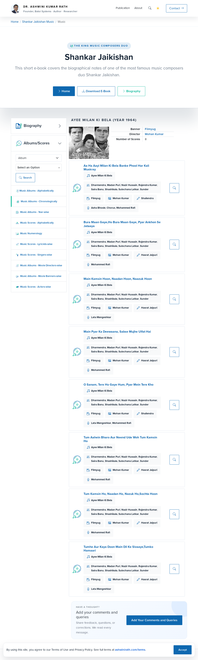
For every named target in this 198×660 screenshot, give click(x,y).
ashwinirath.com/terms (130, 650)
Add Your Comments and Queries (154, 620)
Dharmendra (98, 185)
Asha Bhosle (98, 208)
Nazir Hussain (129, 185)
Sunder (144, 189)
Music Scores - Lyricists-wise (34, 244)
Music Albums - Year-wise (32, 212)
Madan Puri (113, 185)
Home (14, 21)
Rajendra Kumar (147, 185)
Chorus (111, 208)
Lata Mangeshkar (101, 317)
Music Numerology (29, 233)
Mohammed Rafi (125, 208)
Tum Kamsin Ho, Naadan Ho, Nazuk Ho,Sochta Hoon (120, 494)
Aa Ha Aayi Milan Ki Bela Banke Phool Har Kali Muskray (116, 167)
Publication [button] (123, 8)
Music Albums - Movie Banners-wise (38, 276)
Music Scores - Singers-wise (34, 255)
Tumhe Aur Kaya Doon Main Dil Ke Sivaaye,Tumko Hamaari (118, 549)
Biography (131, 91)
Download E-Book (96, 91)
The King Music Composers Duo (99, 46)
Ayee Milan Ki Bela (101, 175)
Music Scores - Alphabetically (35, 223)
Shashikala (111, 189)
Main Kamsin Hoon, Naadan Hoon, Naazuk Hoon (118, 279)
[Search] (149, 8)
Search (25, 178)
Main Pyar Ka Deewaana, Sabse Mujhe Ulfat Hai (117, 331)
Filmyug (150, 129)
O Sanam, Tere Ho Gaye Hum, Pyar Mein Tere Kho (118, 384)
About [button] (138, 8)
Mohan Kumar (154, 134)
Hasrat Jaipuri (149, 255)
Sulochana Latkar (128, 189)
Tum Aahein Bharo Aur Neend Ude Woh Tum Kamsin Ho (120, 439)
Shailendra (147, 198)
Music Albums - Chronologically (36, 201)
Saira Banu (97, 189)
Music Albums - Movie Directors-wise (39, 265)
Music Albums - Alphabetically (35, 191)
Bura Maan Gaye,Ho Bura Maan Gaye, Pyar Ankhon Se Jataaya (122, 224)
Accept (182, 650)
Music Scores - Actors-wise (33, 287)
